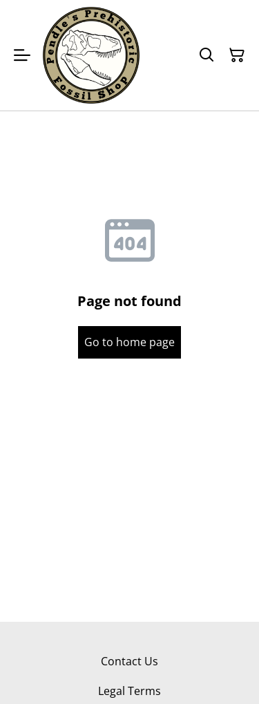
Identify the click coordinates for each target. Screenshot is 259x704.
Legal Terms (129, 690)
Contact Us (129, 661)
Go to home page (129, 342)
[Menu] (22, 55)
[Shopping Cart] (237, 55)
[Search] (206, 55)
